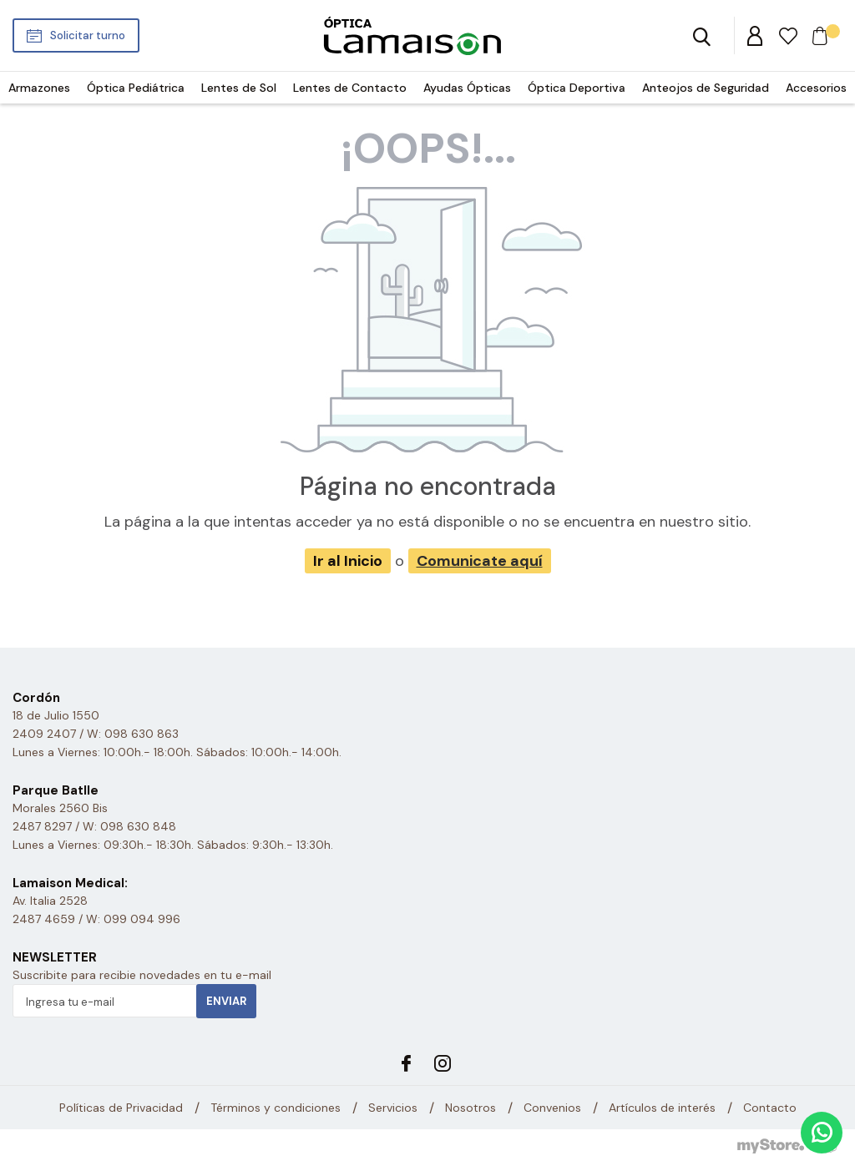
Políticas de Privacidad (121, 1107)
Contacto (770, 1107)
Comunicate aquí (480, 561)
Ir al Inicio (347, 561)
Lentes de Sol (238, 87)
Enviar (226, 1001)
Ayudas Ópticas (467, 87)
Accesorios (816, 87)
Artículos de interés (662, 1107)
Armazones (39, 87)
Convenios (552, 1107)
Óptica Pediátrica (136, 87)
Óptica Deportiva (576, 87)
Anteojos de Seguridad (705, 87)
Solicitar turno (87, 35)
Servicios (392, 1107)
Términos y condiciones (275, 1107)
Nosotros (470, 1107)
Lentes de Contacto (350, 87)
